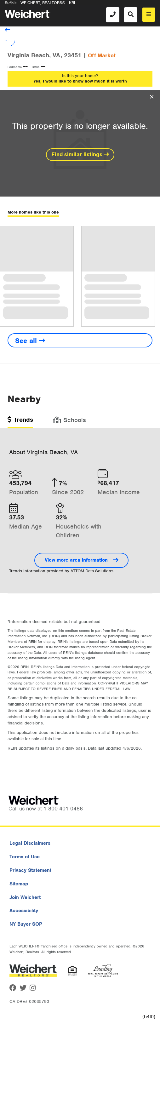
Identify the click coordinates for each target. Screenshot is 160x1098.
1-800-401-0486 (63, 808)
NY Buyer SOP (25, 924)
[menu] (148, 14)
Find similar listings (80, 154)
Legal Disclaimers (29, 843)
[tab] (20, 421)
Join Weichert (25, 897)
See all (30, 340)
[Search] (130, 14)
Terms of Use (24, 857)
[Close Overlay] (151, 97)
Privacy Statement (30, 870)
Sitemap (18, 884)
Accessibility (23, 910)
